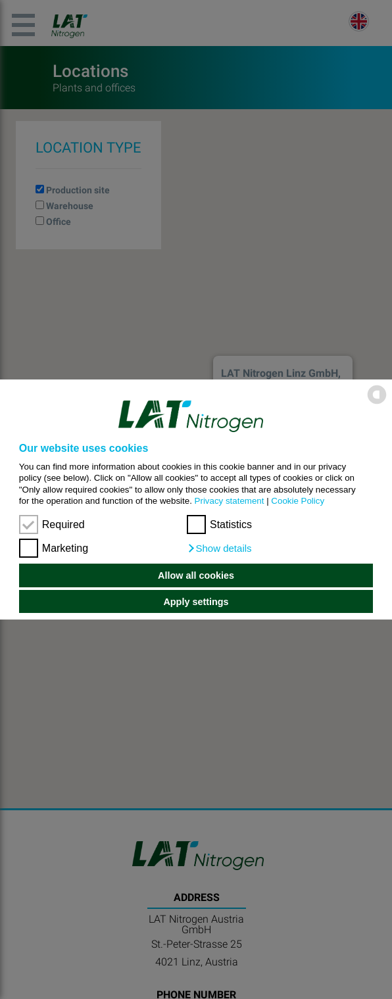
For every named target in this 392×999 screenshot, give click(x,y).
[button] (219, 548)
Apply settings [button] (195, 602)
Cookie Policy (297, 501)
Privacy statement (229, 501)
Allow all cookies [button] (196, 575)
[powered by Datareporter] (376, 402)
